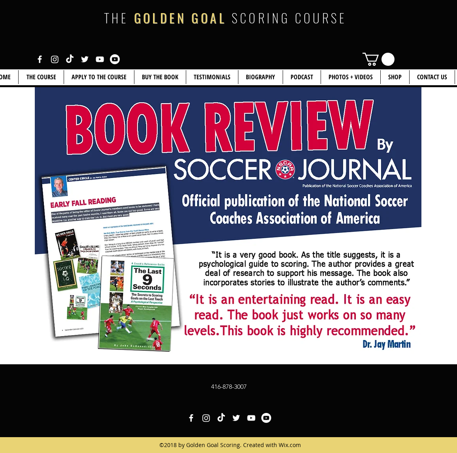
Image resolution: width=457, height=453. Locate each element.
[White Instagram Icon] (55, 59)
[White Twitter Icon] (85, 59)
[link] (379, 59)
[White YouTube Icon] (100, 59)
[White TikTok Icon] (70, 59)
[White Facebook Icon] (40, 59)
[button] (395, 77)
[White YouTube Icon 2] (115, 59)
